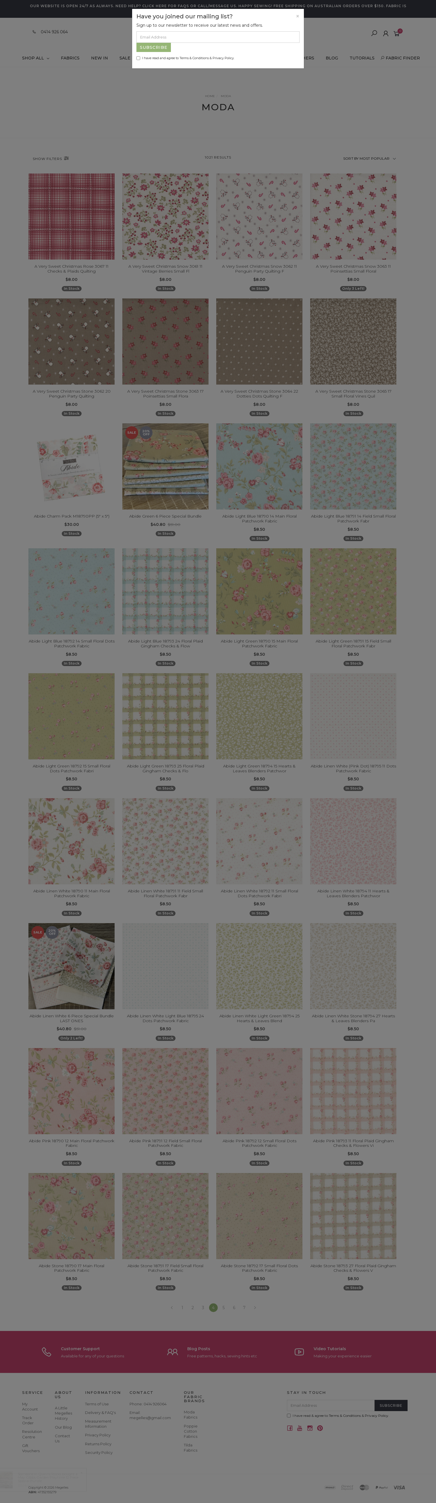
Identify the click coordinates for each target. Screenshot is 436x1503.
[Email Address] (218, 37)
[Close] (298, 16)
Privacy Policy (223, 58)
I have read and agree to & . (185, 58)
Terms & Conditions (194, 58)
